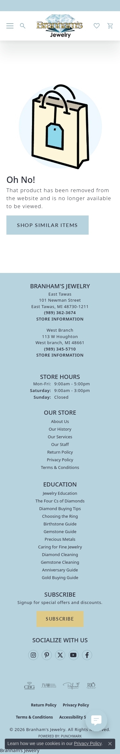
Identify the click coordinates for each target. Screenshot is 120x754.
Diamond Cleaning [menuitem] (60, 554)
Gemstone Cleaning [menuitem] (60, 562)
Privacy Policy (60, 460)
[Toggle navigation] (10, 26)
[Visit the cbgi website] (29, 685)
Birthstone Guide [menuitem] (60, 524)
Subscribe (60, 618)
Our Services (60, 437)
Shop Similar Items (47, 225)
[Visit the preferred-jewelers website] (71, 685)
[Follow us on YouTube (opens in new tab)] (73, 655)
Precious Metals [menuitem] (59, 539)
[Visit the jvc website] (48, 685)
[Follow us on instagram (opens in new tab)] (33, 655)
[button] (23, 26)
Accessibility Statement (81, 717)
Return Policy (60, 452)
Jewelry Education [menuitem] (60, 493)
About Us (60, 421)
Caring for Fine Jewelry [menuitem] (60, 547)
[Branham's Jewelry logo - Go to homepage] (60, 26)
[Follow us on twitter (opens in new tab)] (60, 655)
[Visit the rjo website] (91, 685)
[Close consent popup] (110, 744)
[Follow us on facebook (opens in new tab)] (87, 655)
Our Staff (60, 444)
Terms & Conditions (60, 467)
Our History (60, 429)
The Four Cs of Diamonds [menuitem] (60, 501)
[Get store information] (60, 319)
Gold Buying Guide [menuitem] (60, 577)
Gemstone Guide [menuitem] (60, 531)
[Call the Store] (60, 312)
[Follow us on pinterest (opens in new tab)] (47, 655)
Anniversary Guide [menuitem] (60, 570)
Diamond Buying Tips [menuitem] (60, 508)
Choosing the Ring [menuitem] (60, 516)
